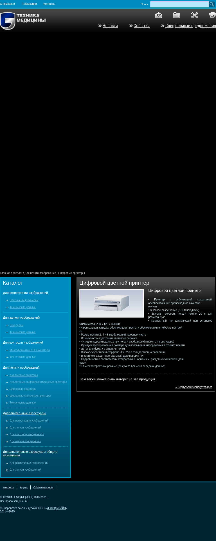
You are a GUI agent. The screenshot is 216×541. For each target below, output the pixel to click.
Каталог (17, 273)
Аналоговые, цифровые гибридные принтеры (38, 381)
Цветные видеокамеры (24, 300)
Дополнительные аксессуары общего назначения (30, 453)
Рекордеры (17, 325)
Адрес (24, 487)
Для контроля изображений (23, 342)
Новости (110, 25)
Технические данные (23, 307)
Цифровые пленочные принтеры (30, 395)
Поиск (144, 4)
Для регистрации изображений (25, 293)
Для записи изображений (21, 317)
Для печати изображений (40, 273)
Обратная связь (43, 487)
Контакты (49, 3)
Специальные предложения (190, 25)
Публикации (29, 3)
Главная (5, 273)
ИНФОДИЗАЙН (56, 508)
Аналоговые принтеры (24, 375)
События (142, 25)
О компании (7, 3)
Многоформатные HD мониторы (30, 350)
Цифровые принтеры (71, 273)
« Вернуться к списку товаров (193, 387)
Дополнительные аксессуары (24, 413)
